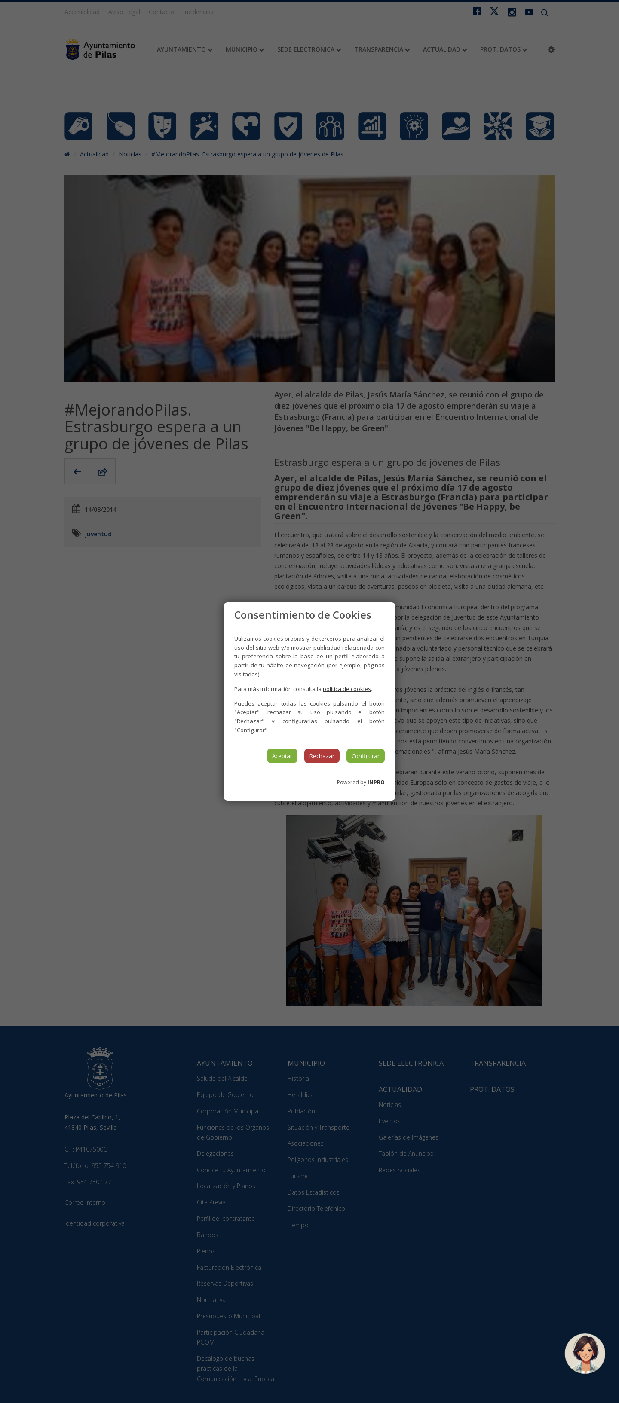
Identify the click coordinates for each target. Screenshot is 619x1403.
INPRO (376, 782)
